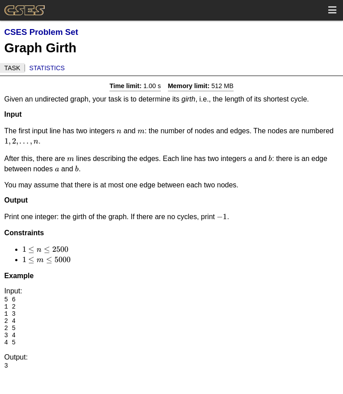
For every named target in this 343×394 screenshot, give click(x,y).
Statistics (47, 68)
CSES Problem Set (41, 32)
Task (12, 68)
